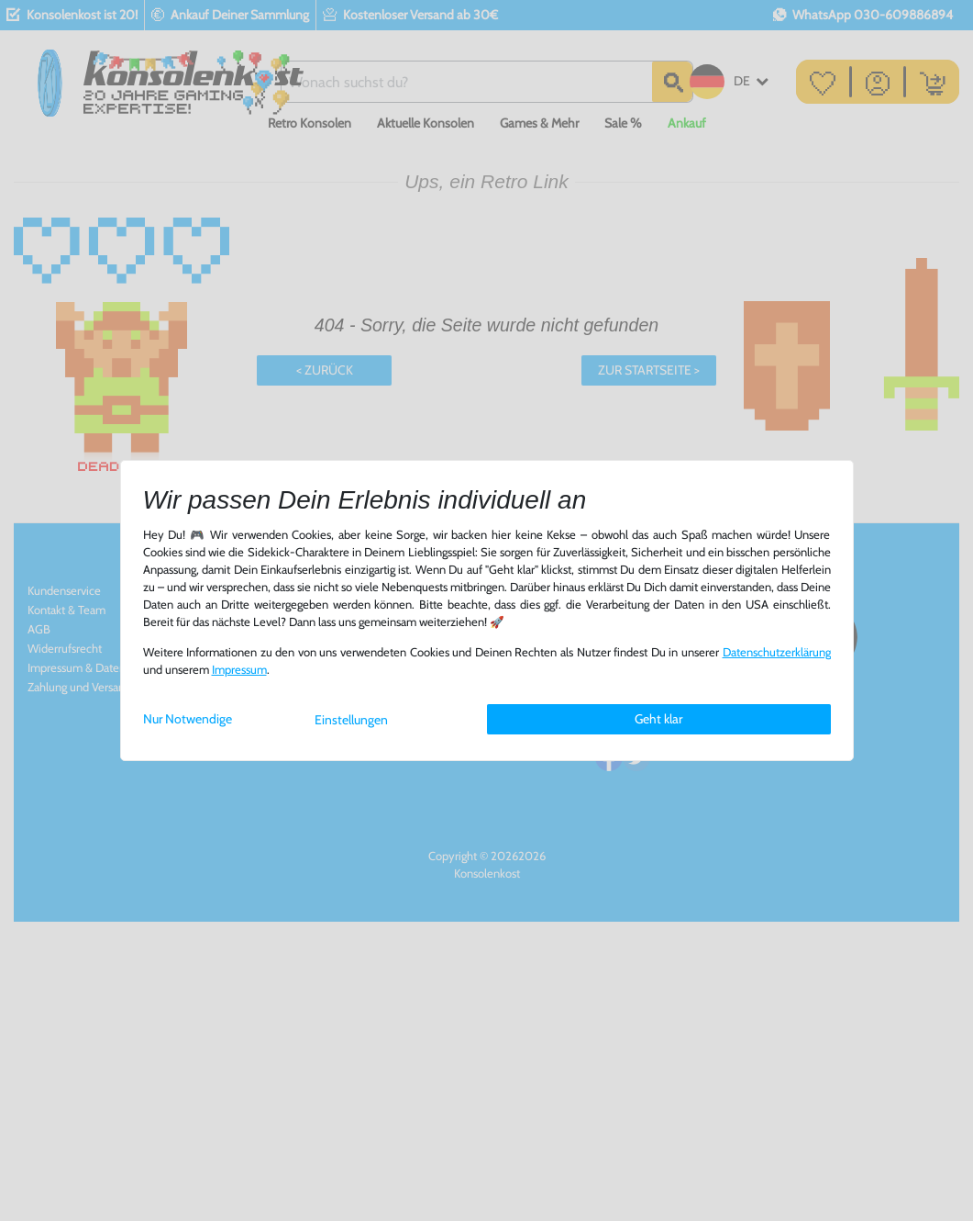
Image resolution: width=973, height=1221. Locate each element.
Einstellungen (351, 719)
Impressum (239, 670)
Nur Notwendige (187, 719)
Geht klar (658, 719)
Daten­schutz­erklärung (777, 652)
